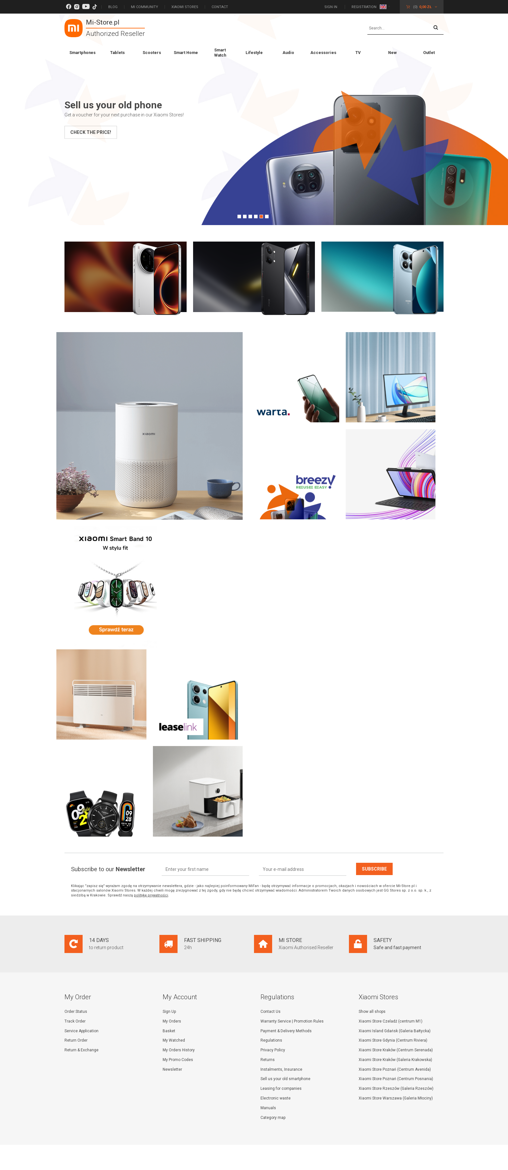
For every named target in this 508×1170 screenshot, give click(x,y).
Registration (364, 7)
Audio (288, 52)
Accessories (323, 52)
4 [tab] (256, 216)
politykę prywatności (151, 895)
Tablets (117, 52)
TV (358, 52)
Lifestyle (254, 52)
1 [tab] (239, 216)
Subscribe (374, 868)
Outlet (429, 52)
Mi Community (144, 7)
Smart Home (186, 52)
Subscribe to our (108, 868)
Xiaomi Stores (184, 7)
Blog (113, 7)
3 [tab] (250, 216)
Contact (220, 7)
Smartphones (82, 52)
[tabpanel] (254, 119)
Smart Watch (220, 53)
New (392, 52)
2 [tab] (245, 216)
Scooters (152, 52)
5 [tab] (261, 216)
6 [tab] (267, 216)
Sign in (331, 7)
